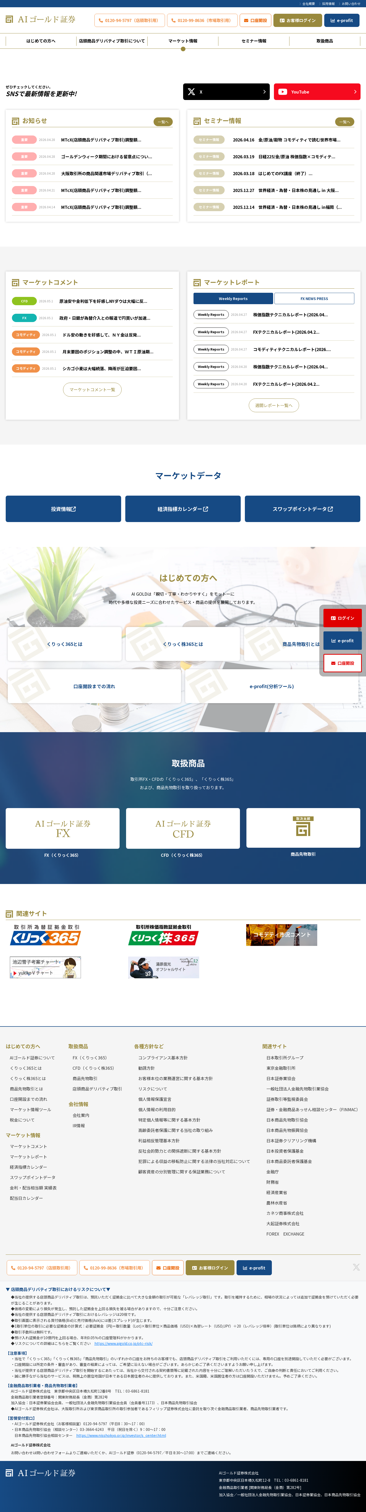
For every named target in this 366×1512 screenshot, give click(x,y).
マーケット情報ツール (30, 1109)
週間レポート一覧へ (274, 405)
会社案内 (81, 1115)
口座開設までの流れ (94, 686)
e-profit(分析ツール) (272, 686)
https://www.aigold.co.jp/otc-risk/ (123, 1343)
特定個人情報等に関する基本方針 (169, 1120)
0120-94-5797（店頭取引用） (133, 20)
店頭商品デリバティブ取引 (97, 1089)
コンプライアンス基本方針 (163, 1057)
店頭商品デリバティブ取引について (112, 41)
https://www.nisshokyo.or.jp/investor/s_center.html (121, 1435)
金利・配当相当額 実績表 (33, 1188)
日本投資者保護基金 (285, 1151)
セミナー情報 (253, 41)
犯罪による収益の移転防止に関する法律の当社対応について (194, 1161)
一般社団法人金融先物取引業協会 (297, 1089)
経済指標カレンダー (183, 508)
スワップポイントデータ (303, 508)
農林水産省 (276, 1203)
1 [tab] (174, 49)
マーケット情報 (182, 41)
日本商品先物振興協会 (287, 1130)
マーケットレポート (28, 1156)
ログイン (346, 618)
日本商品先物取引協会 (287, 1120)
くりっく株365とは (183, 644)
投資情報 (63, 508)
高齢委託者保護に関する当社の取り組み (175, 1130)
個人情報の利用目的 (157, 1109)
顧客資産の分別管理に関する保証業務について (181, 1171)
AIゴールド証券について (32, 1057)
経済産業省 (276, 1192)
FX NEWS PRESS (314, 298)
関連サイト (274, 1046)
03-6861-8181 (296, 1480)
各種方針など (149, 1046)
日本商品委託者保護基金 (289, 1161)
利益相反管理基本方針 (159, 1140)
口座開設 (258, 20)
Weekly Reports (233, 298)
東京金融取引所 (280, 1068)
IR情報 (79, 1125)
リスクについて (152, 1089)
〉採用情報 (327, 3)
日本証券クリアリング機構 (291, 1140)
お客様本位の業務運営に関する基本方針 (175, 1078)
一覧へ (163, 121)
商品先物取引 (303, 832)
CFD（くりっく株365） (183, 833)
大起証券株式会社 (283, 1223)
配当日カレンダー (26, 1198)
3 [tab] (192, 49)
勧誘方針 (146, 1068)
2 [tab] (183, 49)
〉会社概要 (307, 3)
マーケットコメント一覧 (92, 389)
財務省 (272, 1182)
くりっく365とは (64, 644)
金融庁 (272, 1171)
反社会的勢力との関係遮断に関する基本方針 (179, 1151)
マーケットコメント (28, 1146)
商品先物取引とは (301, 644)
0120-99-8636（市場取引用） (205, 20)
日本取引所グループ (284, 1057)
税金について (22, 1120)
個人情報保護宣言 (154, 1099)
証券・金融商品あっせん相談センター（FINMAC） (313, 1109)
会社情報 (78, 1104)
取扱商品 (324, 41)
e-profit (345, 20)
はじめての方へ (41, 41)
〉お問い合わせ (350, 3)
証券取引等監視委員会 (287, 1099)
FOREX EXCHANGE (285, 1234)
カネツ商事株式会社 (285, 1213)
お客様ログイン (301, 20)
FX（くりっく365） (63, 833)
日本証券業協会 (280, 1078)
